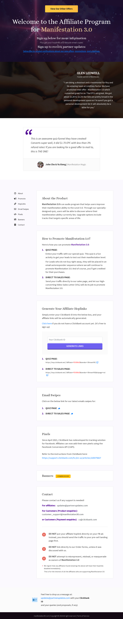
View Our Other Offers (61, 8)
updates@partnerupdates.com (72, 505)
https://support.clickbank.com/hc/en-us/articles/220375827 (71, 457)
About (18, 193)
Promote (19, 198)
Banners (19, 219)
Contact (19, 224)
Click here (47, 323)
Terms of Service (83, 616)
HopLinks (20, 204)
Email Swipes (21, 209)
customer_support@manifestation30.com (62, 514)
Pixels (18, 214)
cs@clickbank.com (87, 519)
